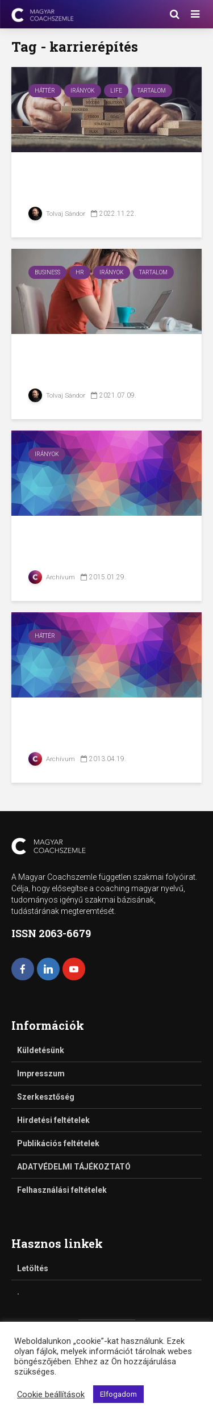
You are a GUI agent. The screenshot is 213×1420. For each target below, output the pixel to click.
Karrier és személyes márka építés (92, 727)
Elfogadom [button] (118, 1394)
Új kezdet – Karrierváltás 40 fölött (106, 182)
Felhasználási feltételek (62, 1190)
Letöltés (32, 1268)
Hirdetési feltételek (53, 1120)
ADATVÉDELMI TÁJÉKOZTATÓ (74, 1166)
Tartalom (151, 90)
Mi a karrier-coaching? (99, 537)
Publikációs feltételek (58, 1143)
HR (80, 272)
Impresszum (41, 1073)
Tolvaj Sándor (57, 214)
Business (47, 272)
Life (116, 90)
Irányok (82, 90)
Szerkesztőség (45, 1096)
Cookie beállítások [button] (51, 1394)
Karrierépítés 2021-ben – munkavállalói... (103, 364)
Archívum (52, 577)
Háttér (45, 90)
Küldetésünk (40, 1050)
